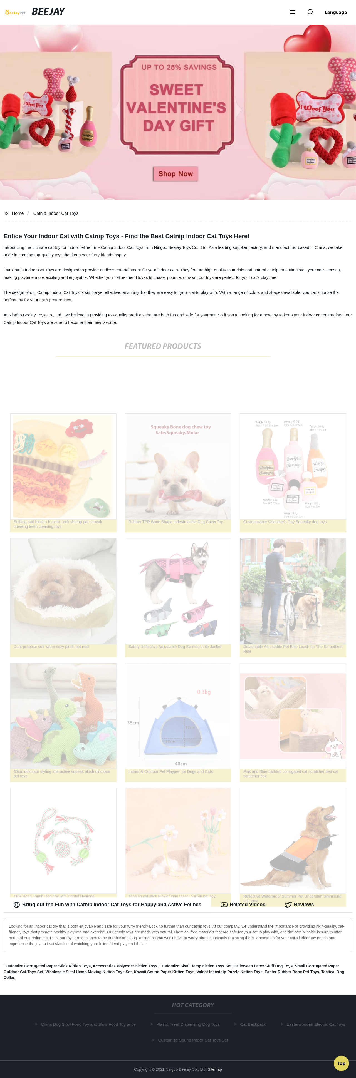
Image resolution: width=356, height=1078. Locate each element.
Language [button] (336, 12)
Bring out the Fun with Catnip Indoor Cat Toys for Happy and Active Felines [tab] (107, 904)
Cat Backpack (254, 1024)
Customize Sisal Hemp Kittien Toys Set (196, 966)
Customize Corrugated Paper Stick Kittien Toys (47, 966)
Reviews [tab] (299, 904)
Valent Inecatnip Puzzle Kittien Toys (230, 972)
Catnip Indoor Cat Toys (55, 213)
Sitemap (215, 1069)
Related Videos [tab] (243, 904)
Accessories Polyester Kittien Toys (125, 966)
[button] (292, 12)
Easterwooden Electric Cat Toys (317, 1024)
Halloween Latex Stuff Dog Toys (263, 966)
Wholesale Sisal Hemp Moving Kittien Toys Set (88, 972)
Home (18, 213)
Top (341, 1063)
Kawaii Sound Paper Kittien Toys (164, 972)
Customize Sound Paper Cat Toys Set (194, 1040)
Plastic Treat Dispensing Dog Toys (189, 1024)
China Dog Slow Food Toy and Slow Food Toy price (89, 1024)
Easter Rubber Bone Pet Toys (292, 972)
